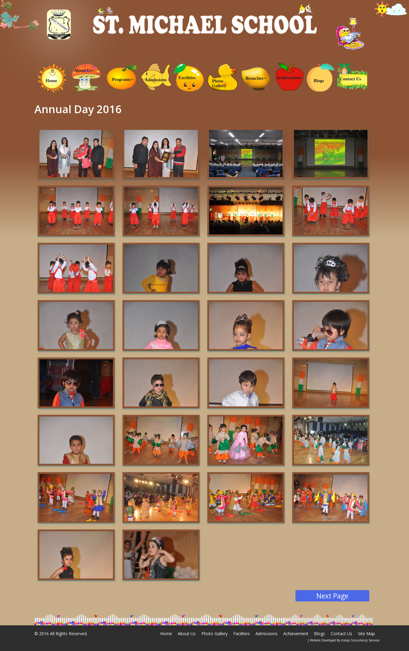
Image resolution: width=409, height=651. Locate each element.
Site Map (366, 633)
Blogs (319, 80)
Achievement (289, 77)
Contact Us (350, 78)
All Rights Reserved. (69, 633)
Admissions (156, 79)
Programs (123, 79)
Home (51, 80)
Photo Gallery (219, 83)
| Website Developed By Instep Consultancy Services (343, 640)
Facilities (187, 77)
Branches (256, 78)
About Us (84, 70)
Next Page (332, 596)
